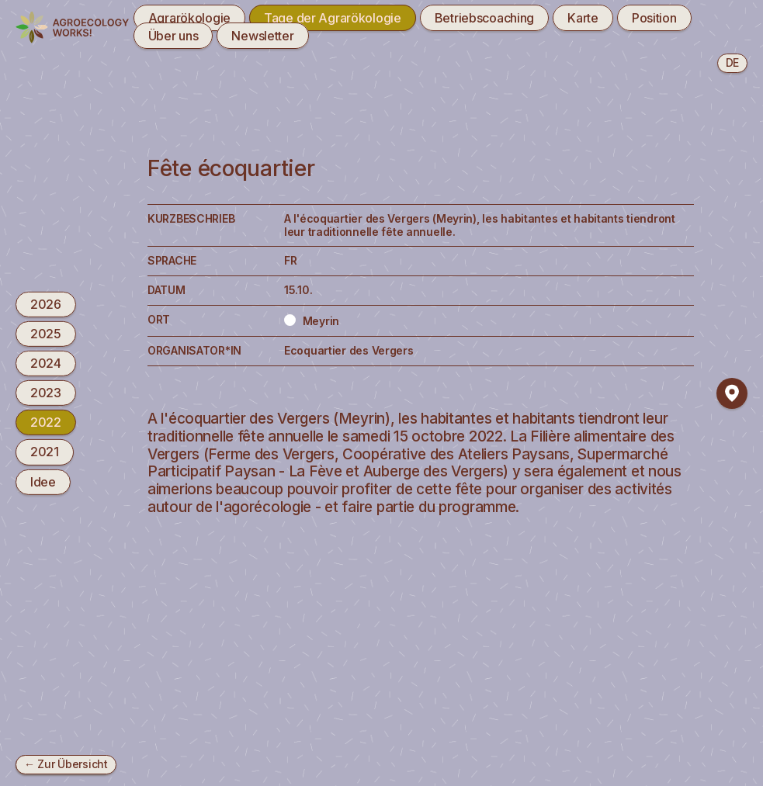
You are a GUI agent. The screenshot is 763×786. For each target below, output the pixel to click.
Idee (43, 481)
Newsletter (262, 35)
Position (654, 18)
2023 (45, 392)
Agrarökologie (189, 18)
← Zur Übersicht (66, 763)
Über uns (173, 35)
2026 (45, 303)
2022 (45, 422)
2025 (45, 333)
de (732, 62)
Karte (582, 18)
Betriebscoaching (484, 18)
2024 (45, 363)
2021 (44, 451)
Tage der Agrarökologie (332, 18)
